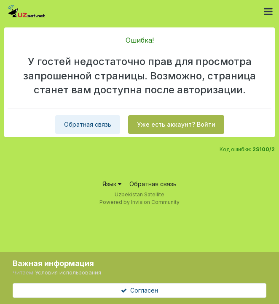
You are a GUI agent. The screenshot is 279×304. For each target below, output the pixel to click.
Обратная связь (87, 124)
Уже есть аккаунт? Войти (176, 124)
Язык (111, 183)
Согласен (139, 290)
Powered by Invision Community (139, 202)
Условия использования (68, 272)
